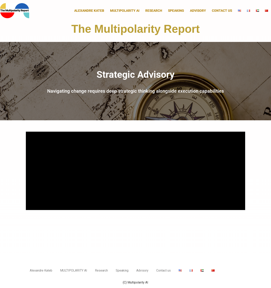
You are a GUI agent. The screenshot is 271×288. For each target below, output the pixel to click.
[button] (135, 81)
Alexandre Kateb (89, 11)
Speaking (176, 11)
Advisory (198, 11)
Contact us (222, 11)
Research (153, 11)
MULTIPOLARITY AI (124, 11)
